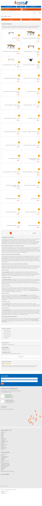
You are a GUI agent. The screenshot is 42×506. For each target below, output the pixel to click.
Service (2, 466)
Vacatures (3, 473)
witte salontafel (24, 299)
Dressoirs (2, 447)
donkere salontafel (6, 307)
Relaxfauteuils (3, 451)
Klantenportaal (33, 6)
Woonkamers (3, 436)
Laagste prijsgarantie (5, 460)
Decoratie (3, 453)
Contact (21, 360)
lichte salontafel (6, 313)
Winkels (21, 6)
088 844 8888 (5, 351)
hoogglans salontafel (7, 283)
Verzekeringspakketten (5, 467)
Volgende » (34, 237)
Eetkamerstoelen (4, 448)
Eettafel (2, 449)
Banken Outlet (3, 452)
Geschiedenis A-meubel (5, 468)
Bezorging (3, 462)
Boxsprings (3, 444)
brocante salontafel (33, 294)
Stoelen (2, 439)
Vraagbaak (3, 471)
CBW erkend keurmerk (5, 465)
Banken (2, 437)
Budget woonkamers (5, 445)
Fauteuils (2, 441)
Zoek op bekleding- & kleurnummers (8, 475)
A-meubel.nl (15, 493)
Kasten (2, 438)
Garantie (2, 463)
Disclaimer (2, 496)
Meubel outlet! (3, 443)
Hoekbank (3, 446)
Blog (2, 474)
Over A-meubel (8, 6)
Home (2, 20)
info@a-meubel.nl (6, 356)
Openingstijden (3, 461)
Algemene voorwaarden (5, 469)
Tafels (5, 20)
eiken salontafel (6, 276)
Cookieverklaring (4, 470)
